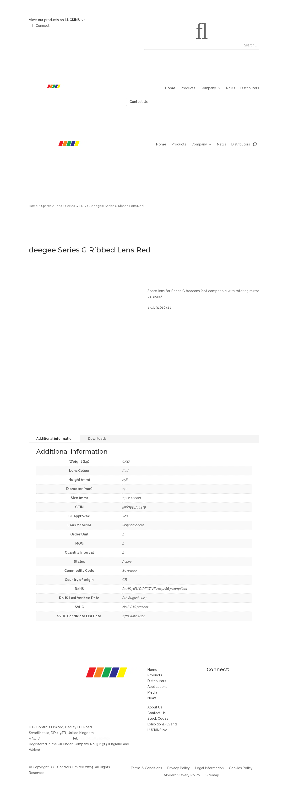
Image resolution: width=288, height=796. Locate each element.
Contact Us (139, 102)
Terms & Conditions (146, 768)
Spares (46, 206)
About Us (154, 707)
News (230, 88)
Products (188, 88)
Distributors (249, 88)
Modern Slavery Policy (182, 775)
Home (170, 88)
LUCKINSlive (157, 730)
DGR (84, 206)
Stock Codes (157, 718)
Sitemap (212, 775)
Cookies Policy (241, 768)
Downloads (97, 438)
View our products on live (57, 20)
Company (208, 88)
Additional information (54, 438)
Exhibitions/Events (162, 724)
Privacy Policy (178, 768)
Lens (58, 206)
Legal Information (209, 768)
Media (152, 692)
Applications (157, 687)
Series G (71, 206)
